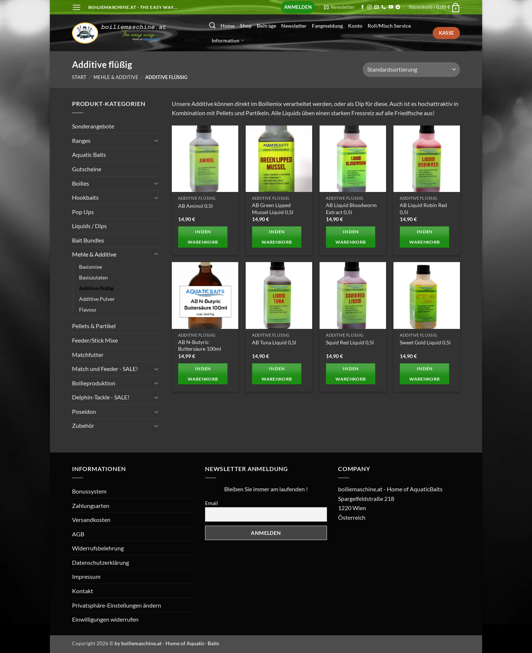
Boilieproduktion (93, 382)
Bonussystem (89, 491)
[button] (76, 7)
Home (228, 26)
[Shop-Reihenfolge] (411, 69)
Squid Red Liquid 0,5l (350, 342)
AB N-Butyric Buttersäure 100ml (199, 345)
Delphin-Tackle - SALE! (100, 397)
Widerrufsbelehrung (98, 547)
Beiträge (266, 26)
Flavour (88, 309)
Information (228, 40)
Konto (355, 26)
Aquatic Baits (89, 154)
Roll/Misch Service (389, 26)
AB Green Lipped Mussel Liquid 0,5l (272, 208)
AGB (78, 533)
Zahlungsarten (90, 505)
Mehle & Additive (116, 77)
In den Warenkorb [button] (203, 236)
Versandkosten (91, 519)
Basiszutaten (93, 277)
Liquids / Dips (89, 225)
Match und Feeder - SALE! (105, 368)
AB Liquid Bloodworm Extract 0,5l (351, 208)
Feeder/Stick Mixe (95, 340)
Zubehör (83, 425)
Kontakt (82, 590)
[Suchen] (212, 25)
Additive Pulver (97, 299)
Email (211, 503)
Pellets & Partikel (94, 325)
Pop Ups (83, 211)
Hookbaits (85, 197)
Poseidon (84, 411)
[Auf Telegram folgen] (398, 7)
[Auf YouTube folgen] (391, 7)
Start (79, 77)
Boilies (80, 182)
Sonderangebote (93, 126)
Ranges (81, 140)
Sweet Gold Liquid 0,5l (425, 342)
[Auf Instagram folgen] (369, 7)
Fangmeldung (327, 26)
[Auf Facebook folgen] (362, 7)
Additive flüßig (96, 288)
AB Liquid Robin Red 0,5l (423, 208)
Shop (246, 26)
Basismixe (90, 267)
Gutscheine (86, 168)
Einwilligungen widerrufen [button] (105, 619)
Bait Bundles (88, 240)
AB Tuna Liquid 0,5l (274, 342)
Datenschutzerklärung (100, 562)
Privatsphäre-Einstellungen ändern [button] (116, 605)
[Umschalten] (156, 140)
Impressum (86, 576)
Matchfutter (87, 354)
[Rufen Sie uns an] (383, 7)
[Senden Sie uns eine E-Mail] (376, 7)
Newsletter (294, 26)
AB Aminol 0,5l (195, 206)
